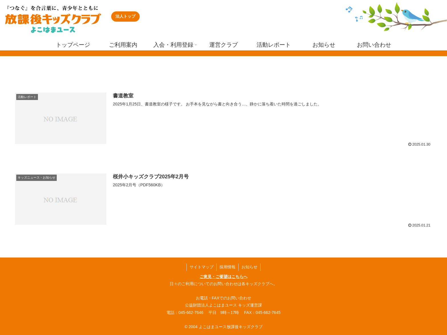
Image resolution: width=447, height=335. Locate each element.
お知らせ (249, 267)
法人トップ (125, 16)
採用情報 (227, 267)
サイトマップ (202, 267)
